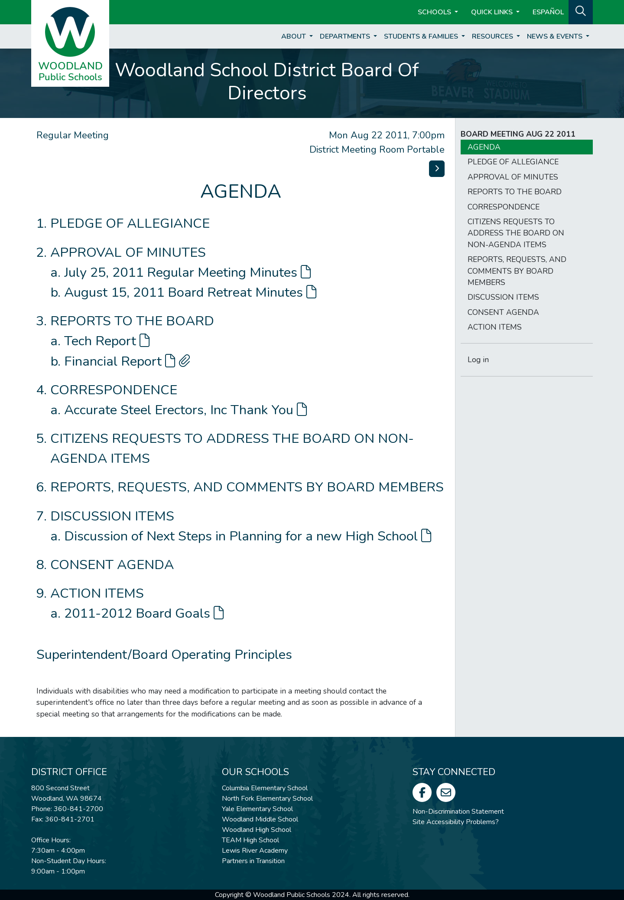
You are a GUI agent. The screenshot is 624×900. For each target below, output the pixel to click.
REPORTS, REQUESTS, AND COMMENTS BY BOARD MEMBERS (247, 487)
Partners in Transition (253, 861)
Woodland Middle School (260, 819)
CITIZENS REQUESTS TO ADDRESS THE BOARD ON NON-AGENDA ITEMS (516, 233)
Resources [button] (493, 36)
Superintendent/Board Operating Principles (164, 654)
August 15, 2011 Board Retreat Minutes (190, 292)
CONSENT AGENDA (112, 565)
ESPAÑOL (548, 12)
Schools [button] (435, 12)
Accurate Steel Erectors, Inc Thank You (185, 410)
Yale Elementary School (257, 809)
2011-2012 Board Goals (144, 613)
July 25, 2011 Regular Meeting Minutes (187, 272)
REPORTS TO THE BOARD (132, 321)
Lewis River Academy (255, 850)
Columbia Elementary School (265, 788)
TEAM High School (250, 840)
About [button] (294, 36)
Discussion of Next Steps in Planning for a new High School (247, 536)
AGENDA (484, 147)
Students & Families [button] (422, 36)
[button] (580, 11)
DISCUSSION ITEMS (112, 516)
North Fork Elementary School (267, 798)
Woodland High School (256, 830)
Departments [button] (346, 36)
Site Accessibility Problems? (456, 822)
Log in (478, 359)
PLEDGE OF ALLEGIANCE (130, 223)
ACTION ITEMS (97, 593)
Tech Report (107, 341)
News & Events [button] (555, 36)
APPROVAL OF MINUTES (128, 252)
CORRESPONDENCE (113, 390)
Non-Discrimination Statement (458, 811)
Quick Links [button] (492, 12)
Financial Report (127, 361)
